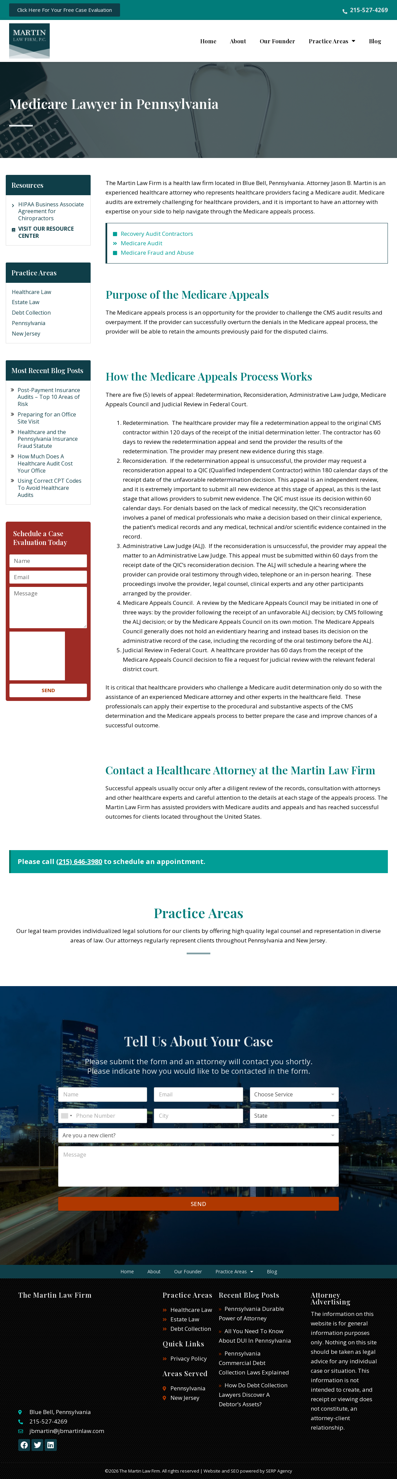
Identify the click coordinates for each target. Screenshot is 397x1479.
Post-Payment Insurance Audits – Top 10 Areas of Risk (49, 397)
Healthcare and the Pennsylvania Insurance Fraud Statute (48, 439)
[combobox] (66, 1116)
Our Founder (277, 41)
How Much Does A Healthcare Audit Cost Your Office (45, 463)
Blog (375, 41)
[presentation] (37, 656)
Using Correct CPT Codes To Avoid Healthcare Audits (49, 488)
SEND (198, 1204)
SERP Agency (279, 1471)
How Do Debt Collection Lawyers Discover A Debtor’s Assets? (253, 1394)
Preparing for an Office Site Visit (47, 418)
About (238, 41)
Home (208, 41)
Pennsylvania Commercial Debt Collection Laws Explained (253, 1362)
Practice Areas (332, 41)
